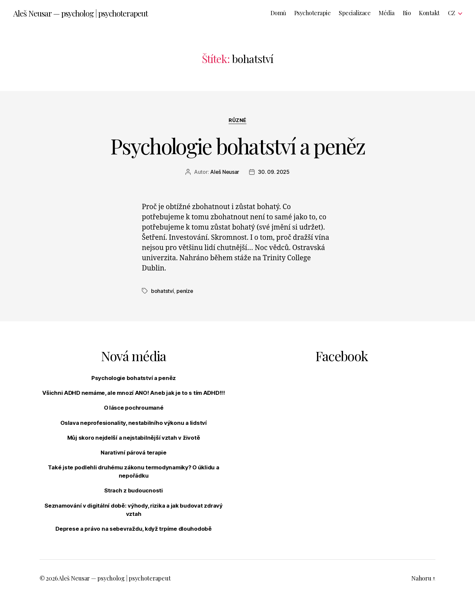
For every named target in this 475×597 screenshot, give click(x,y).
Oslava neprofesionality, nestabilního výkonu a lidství (133, 423)
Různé (237, 120)
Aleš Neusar (224, 172)
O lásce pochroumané (134, 407)
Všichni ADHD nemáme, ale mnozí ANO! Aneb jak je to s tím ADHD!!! (133, 393)
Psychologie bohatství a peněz (237, 146)
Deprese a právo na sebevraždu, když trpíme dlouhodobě (133, 528)
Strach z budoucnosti (133, 490)
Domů (278, 13)
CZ (451, 13)
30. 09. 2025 (274, 172)
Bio (407, 13)
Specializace (354, 13)
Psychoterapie (312, 13)
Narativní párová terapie (134, 452)
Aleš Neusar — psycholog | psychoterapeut (80, 13)
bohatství (162, 291)
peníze (184, 291)
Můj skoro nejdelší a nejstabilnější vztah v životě (133, 437)
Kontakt (429, 13)
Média (387, 13)
